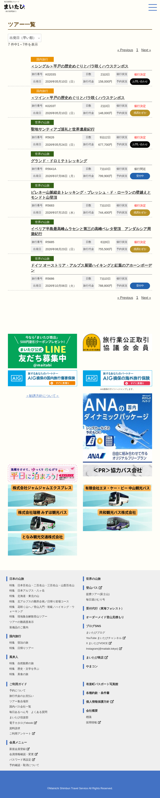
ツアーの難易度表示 (21, 621)
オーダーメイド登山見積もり (105, 617)
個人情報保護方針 (97, 701)
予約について (17, 690)
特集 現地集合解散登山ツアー (28, 616)
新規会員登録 (17, 749)
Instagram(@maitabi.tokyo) (102, 648)
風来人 (13, 657)
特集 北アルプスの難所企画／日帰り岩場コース (39, 601)
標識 (88, 717)
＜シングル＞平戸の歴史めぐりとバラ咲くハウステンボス (79, 66)
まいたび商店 (95, 657)
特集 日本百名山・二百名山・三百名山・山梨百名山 (41, 585)
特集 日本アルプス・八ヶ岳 (27, 590)
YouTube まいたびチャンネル (104, 638)
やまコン (92, 666)
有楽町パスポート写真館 (102, 684)
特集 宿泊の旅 (18, 642)
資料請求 (14, 728)
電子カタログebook (21, 722)
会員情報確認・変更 (21, 754)
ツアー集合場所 (18, 701)
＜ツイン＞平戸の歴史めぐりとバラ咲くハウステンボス (78, 98)
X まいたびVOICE (97, 643)
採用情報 (91, 722)
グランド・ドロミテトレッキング (59, 161)
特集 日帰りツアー (21, 648)
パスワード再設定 (20, 759)
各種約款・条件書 (97, 693)
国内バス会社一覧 (20, 706)
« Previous (125, 50)
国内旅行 (15, 636)
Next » (146, 50)
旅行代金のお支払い (21, 695)
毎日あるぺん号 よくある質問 (28, 712)
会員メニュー (18, 742)
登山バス (92, 587)
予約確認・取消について (24, 765)
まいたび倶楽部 (18, 717)
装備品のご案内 (18, 627)
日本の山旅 (16, 578)
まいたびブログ (95, 632)
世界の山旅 (93, 578)
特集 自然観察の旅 (21, 663)
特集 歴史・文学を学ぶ (24, 668)
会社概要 (92, 710)
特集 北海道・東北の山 (24, 596)
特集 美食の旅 (18, 674)
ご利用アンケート (20, 733)
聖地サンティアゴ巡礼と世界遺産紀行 (63, 129)
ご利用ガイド (18, 684)
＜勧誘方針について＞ (42, 396)
